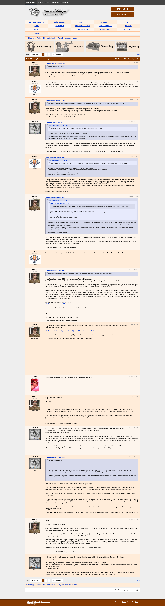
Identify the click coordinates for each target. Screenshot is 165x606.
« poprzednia (34, 54)
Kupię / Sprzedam (82, 29)
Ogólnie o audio (59, 22)
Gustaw (34, 62)
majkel (35, 376)
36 (53, 54)
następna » (59, 54)
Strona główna (31, 2)
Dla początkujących (36, 22)
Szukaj (47, 2)
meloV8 (34, 82)
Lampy (37, 26)
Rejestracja (64, 2)
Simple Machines (45, 602)
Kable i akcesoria (105, 26)
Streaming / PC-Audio (82, 26)
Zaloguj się (55, 2)
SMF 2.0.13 (30, 602)
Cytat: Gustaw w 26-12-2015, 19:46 (55, 457)
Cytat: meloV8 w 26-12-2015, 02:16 (55, 270)
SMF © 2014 (37, 602)
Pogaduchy (128, 29)
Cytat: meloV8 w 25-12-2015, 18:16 (55, 100)
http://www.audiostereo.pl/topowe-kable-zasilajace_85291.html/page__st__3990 (69, 331)
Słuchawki (82, 22)
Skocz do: (117, 590)
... (51, 54)
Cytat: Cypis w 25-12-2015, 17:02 (54, 122)
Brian (136, 602)
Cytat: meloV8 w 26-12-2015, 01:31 (55, 197)
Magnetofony (105, 22)
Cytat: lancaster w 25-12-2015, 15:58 (55, 63)
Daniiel (124, 602)
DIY (128, 22)
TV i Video (128, 26)
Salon (37, 33)
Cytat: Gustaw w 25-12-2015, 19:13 (55, 157)
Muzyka (59, 29)
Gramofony (60, 26)
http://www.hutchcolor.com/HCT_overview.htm (59, 304)
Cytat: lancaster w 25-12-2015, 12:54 (58, 125)
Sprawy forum (105, 29)
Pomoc (40, 2)
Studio (36, 29)
